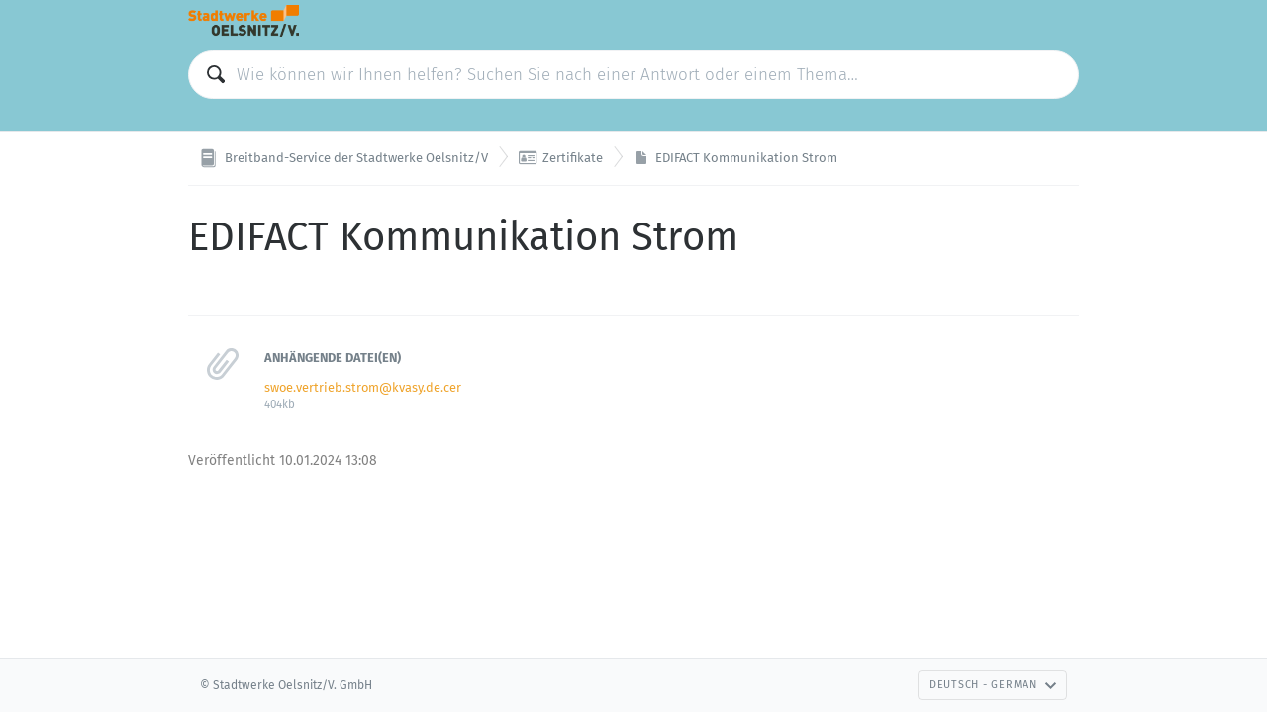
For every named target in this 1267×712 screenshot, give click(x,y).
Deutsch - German (993, 684)
